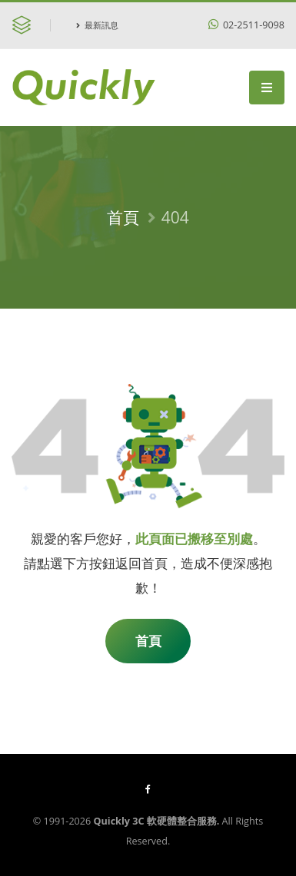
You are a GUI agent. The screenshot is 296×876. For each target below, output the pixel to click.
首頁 (123, 217)
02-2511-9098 (246, 24)
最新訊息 (97, 25)
